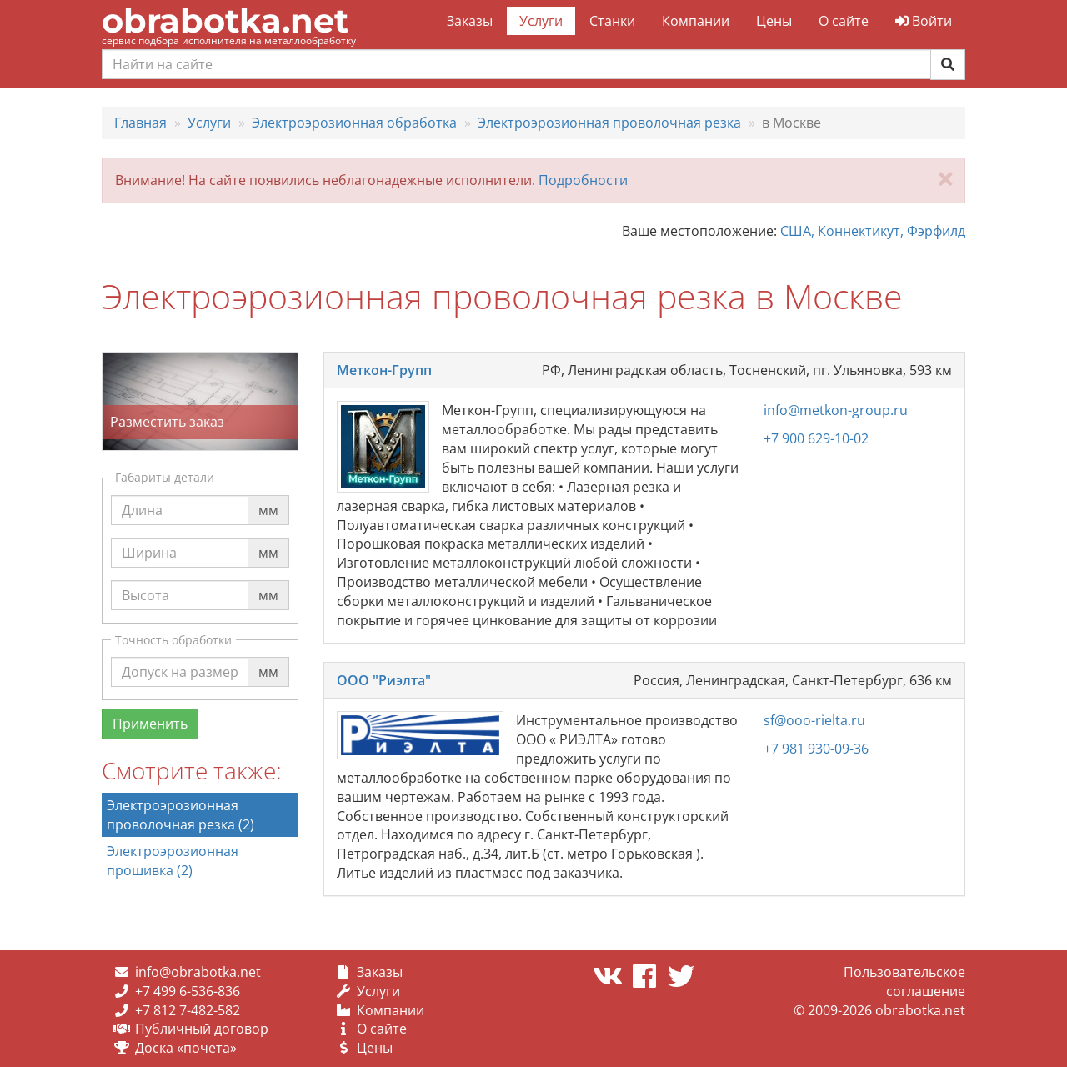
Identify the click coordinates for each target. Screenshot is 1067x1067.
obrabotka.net (225, 20)
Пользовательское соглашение (904, 981)
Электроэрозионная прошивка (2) (172, 860)
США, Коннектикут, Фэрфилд (872, 231)
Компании (695, 21)
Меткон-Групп (384, 370)
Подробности (583, 180)
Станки (612, 21)
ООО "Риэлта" (384, 680)
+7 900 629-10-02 (816, 438)
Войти (923, 21)
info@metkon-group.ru (836, 410)
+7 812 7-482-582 (187, 1010)
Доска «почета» (186, 1048)
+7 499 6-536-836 (187, 991)
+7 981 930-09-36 (816, 748)
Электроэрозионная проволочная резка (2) (180, 815)
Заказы (470, 21)
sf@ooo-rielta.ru (814, 720)
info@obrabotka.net (198, 972)
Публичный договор (201, 1028)
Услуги (541, 21)
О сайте (844, 21)
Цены (774, 21)
